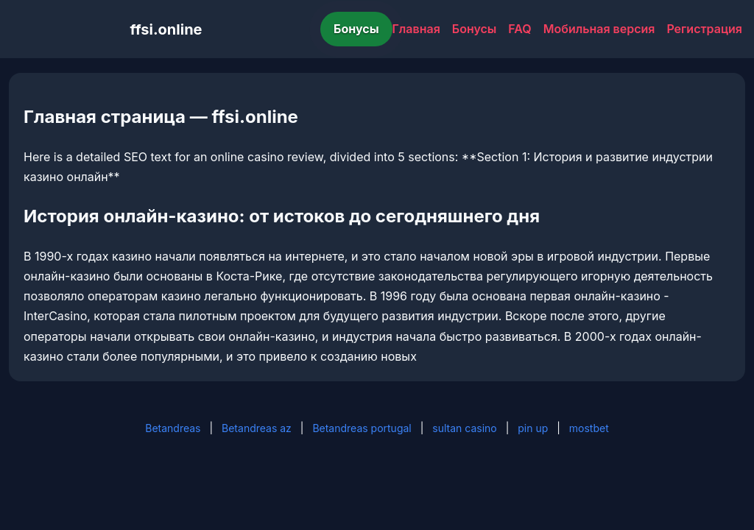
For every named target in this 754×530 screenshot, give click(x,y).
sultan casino (464, 428)
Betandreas (172, 428)
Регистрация (704, 28)
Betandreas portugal (361, 428)
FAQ (519, 28)
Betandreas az (257, 428)
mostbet (589, 428)
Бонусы (356, 28)
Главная (416, 28)
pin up (533, 428)
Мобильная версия (599, 28)
